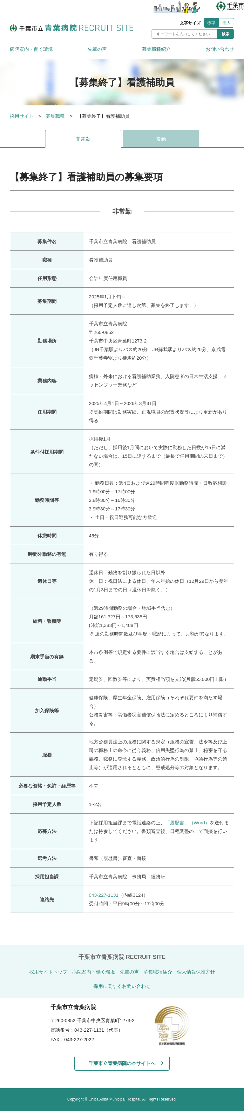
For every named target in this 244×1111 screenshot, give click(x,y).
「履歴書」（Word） (187, 822)
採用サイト (22, 116)
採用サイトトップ (48, 971)
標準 (211, 22)
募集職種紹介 (156, 49)
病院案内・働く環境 (31, 49)
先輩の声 (97, 49)
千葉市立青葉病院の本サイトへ (122, 1063)
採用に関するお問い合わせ (122, 986)
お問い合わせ (220, 49)
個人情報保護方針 (196, 971)
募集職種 (55, 116)
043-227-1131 (104, 895)
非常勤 (83, 139)
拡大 (226, 22)
